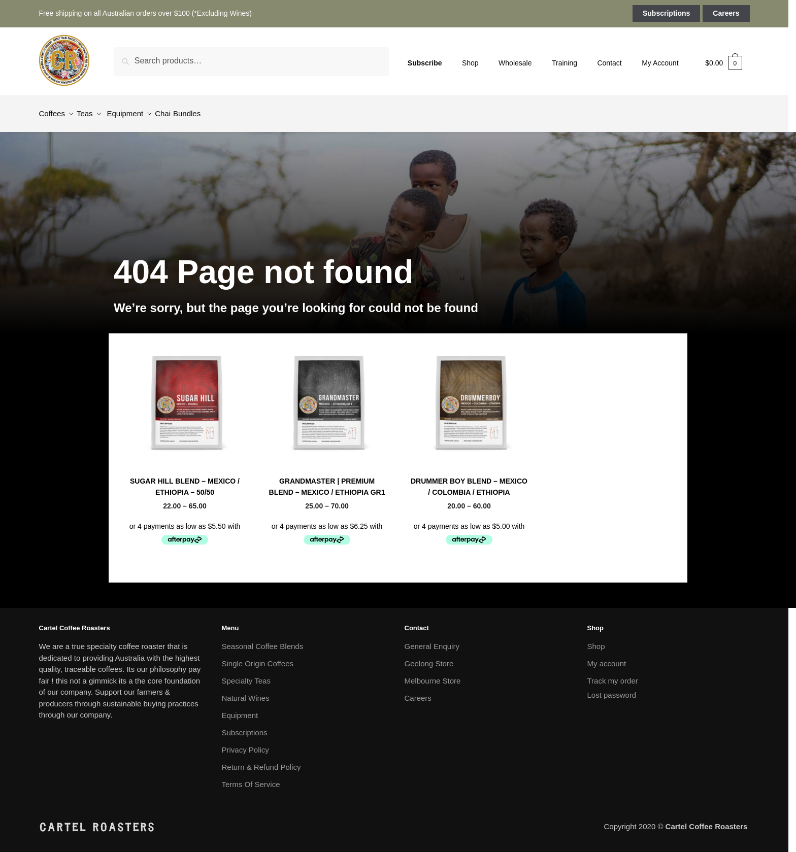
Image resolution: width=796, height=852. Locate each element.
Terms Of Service (251, 778)
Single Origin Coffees (257, 657)
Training (564, 63)
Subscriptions (666, 13)
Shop (470, 63)
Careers (726, 13)
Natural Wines (246, 692)
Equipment (240, 709)
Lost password (612, 689)
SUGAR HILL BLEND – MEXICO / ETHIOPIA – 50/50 (185, 481)
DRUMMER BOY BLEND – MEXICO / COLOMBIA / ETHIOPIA (469, 481)
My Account (660, 63)
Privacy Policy (245, 743)
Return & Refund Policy (261, 761)
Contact (609, 63)
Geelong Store (429, 657)
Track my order (612, 674)
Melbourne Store (433, 674)
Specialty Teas (246, 674)
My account (606, 657)
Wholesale (515, 63)
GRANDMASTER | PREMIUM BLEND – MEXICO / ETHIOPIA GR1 (327, 481)
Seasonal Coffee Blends (184, 464)
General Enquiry (432, 640)
